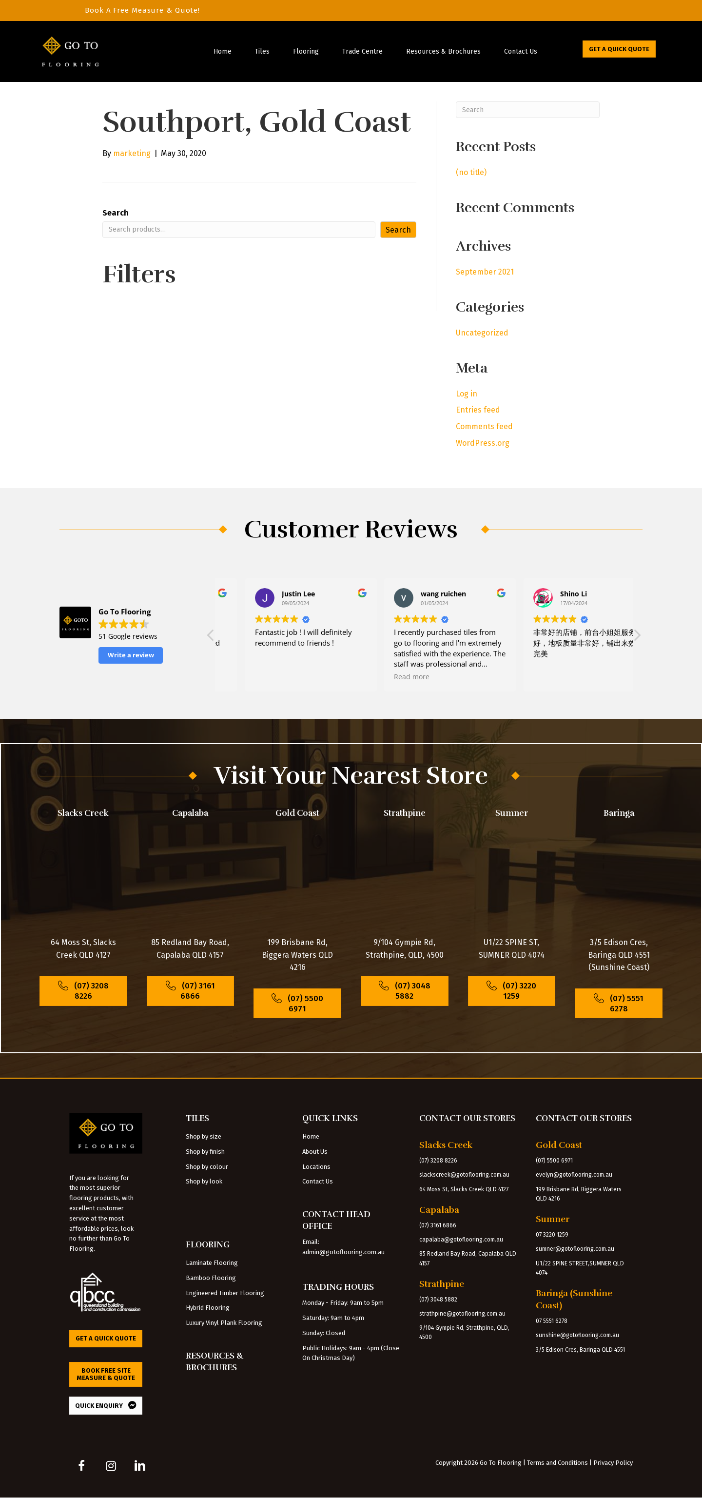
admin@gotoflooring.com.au (343, 1252)
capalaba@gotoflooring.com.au (461, 1239)
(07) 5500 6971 (554, 1160)
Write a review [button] (131, 654)
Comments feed (484, 426)
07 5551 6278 (551, 1321)
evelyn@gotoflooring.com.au (574, 1174)
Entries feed (478, 409)
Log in (466, 393)
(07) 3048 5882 (438, 1299)
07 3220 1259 (552, 1234)
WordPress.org (482, 443)
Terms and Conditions (557, 1462)
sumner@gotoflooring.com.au (575, 1248)
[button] (637, 638)
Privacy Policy (613, 1462)
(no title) (471, 172)
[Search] (528, 109)
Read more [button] (246, 676)
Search (115, 212)
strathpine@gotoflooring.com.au (462, 1313)
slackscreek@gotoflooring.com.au (464, 1174)
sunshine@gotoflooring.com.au (577, 1335)
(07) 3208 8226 (438, 1160)
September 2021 (485, 271)
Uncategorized (482, 332)
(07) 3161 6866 (437, 1225)
